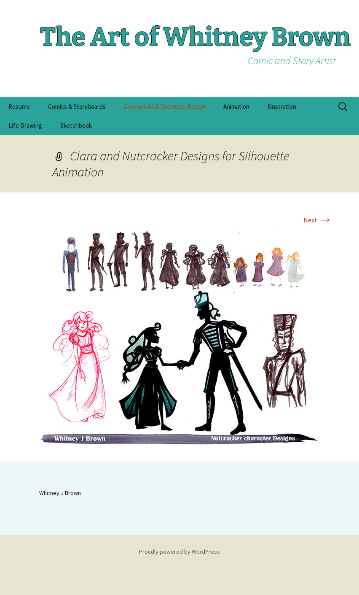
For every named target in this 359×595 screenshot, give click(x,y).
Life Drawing (25, 126)
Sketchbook (76, 126)
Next (317, 220)
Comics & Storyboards (77, 107)
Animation (236, 107)
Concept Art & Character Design (164, 107)
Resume (19, 107)
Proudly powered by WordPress (179, 551)
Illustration (282, 107)
